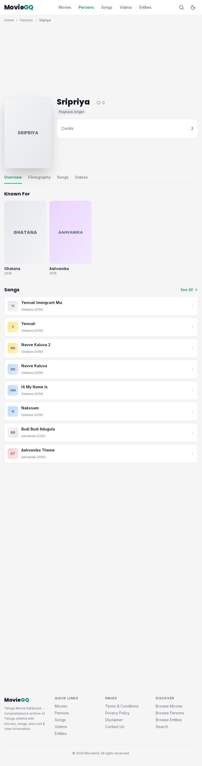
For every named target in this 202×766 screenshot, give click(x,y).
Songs (106, 7)
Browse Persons (170, 713)
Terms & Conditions (122, 706)
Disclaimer (114, 720)
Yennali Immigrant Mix (41, 302)
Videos (126, 7)
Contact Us (114, 726)
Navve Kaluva (34, 366)
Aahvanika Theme (38, 450)
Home (9, 20)
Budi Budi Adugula (38, 429)
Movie (18, 7)
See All (189, 289)
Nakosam (30, 408)
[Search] (181, 7)
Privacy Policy (117, 713)
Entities (145, 7)
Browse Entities (169, 720)
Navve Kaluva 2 (35, 344)
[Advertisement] (101, 58)
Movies (65, 7)
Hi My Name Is (34, 387)
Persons (86, 7)
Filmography (39, 177)
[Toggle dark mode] (193, 7)
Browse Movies (169, 706)
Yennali (28, 323)
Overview (13, 177)
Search (162, 726)
